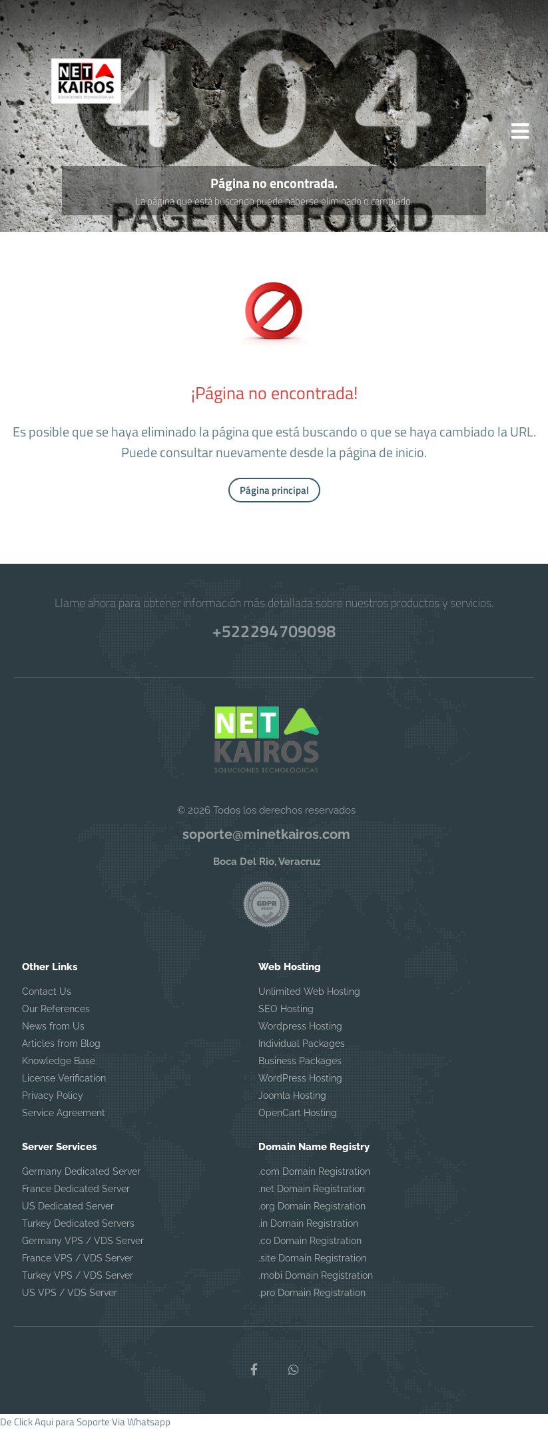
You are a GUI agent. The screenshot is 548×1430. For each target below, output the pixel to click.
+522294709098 (273, 631)
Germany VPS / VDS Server (83, 1241)
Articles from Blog (61, 1044)
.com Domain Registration (314, 1172)
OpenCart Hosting (297, 1113)
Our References (56, 1009)
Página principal (274, 491)
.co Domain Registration (310, 1241)
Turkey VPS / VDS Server (77, 1276)
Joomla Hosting (292, 1096)
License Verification (64, 1078)
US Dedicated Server (68, 1206)
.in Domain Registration (308, 1224)
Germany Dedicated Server (81, 1172)
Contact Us (46, 992)
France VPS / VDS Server (77, 1258)
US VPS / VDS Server (69, 1293)
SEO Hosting (286, 1009)
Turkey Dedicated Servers (78, 1224)
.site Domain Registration (312, 1258)
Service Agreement (63, 1113)
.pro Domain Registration (312, 1293)
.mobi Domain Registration (315, 1276)
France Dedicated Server (76, 1189)
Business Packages (300, 1061)
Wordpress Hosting (300, 1027)
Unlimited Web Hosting (309, 992)
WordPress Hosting (300, 1078)
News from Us (53, 1027)
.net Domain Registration (311, 1189)
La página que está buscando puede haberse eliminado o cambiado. (274, 202)
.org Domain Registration (312, 1206)
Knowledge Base (58, 1061)
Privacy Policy (52, 1096)
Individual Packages (301, 1044)
